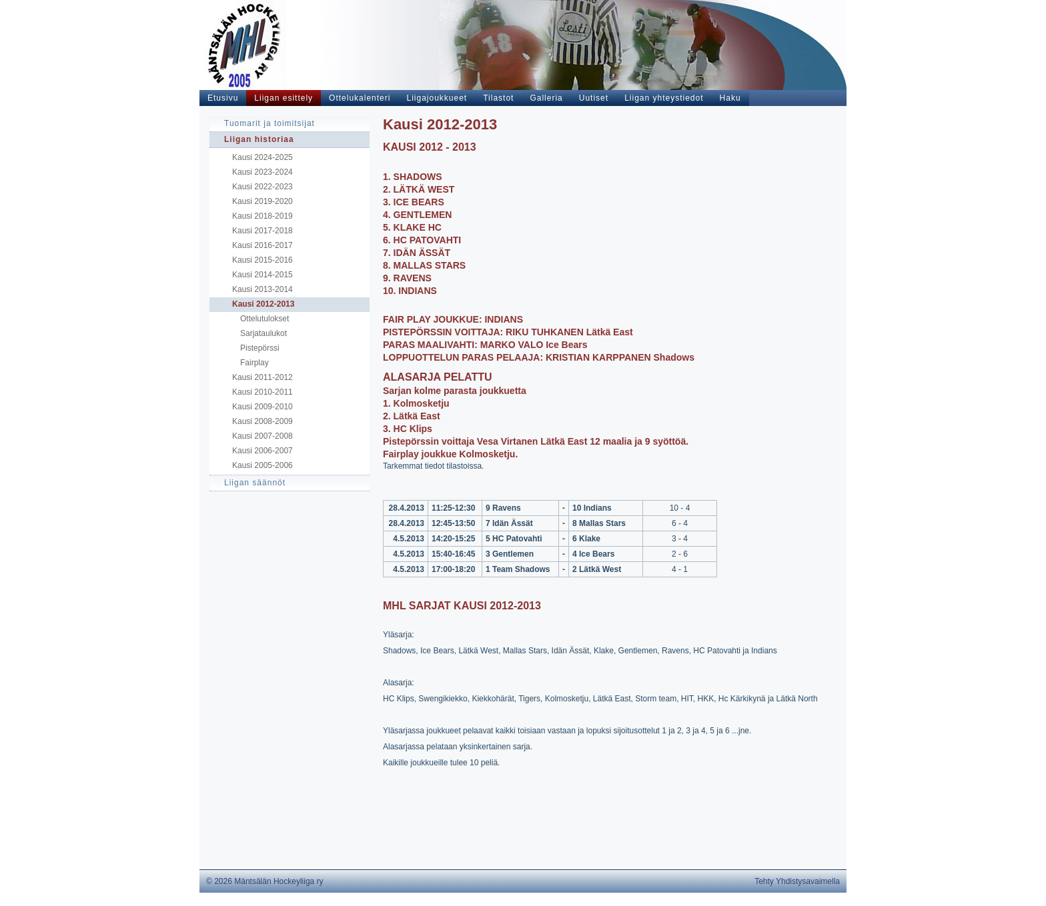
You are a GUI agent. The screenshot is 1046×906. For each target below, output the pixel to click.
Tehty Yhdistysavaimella (797, 881)
